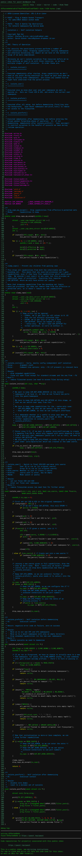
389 (2, 816)
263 (2, 555)
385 (2, 808)
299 (2, 630)
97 (2, 212)
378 (2, 793)
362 (2, 760)
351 (2, 737)
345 (2, 725)
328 (2, 690)
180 (2, 384)
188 (2, 400)
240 (2, 508)
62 (2, 140)
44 (2, 102)
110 (2, 239)
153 (2, 328)
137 (2, 295)
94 (2, 206)
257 (2, 543)
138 (2, 297)
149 (2, 319)
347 (2, 729)
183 (2, 390)
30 (2, 73)
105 (2, 228)
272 (2, 574)
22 (2, 57)
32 (2, 78)
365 (2, 766)
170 (2, 363)
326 (2, 686)
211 (2, 448)
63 (2, 142)
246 (2, 520)
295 (2, 621)
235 (2, 497)
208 (2, 442)
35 (2, 84)
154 (2, 330)
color (39, 5)
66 (2, 148)
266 (2, 561)
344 (2, 723)
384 (2, 805)
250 (2, 528)
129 (2, 278)
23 (2, 59)
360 (2, 756)
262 (2, 553)
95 (2, 208)
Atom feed (64, 5)
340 (2, 714)
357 (2, 750)
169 (2, 361)
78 (2, 173)
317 (2, 667)
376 (2, 789)
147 (2, 315)
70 (2, 156)
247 (2, 522)
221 (2, 468)
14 (2, 40)
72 (2, 160)
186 (2, 396)
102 (2, 222)
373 (2, 783)
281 (2, 592)
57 (2, 129)
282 (2, 595)
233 (2, 493)
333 (2, 700)
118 (2, 255)
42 (2, 98)
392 (2, 822)
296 (2, 624)
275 (2, 580)
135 (2, 291)
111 (2, 241)
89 (2, 195)
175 (2, 373)
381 (2, 799)
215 (2, 456)
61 (2, 137)
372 (2, 781)
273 (2, 576)
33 (2, 80)
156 (2, 334)
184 (2, 392)
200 (2, 425)
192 (2, 408)
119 (2, 257)
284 (2, 599)
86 (2, 189)
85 (2, 187)
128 (2, 276)
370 (2, 777)
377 (2, 791)
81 (2, 179)
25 (2, 63)
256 (2, 541)
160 (2, 342)
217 (2, 460)
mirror (47, 5)
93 (2, 204)
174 (2, 371)
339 (2, 712)
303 (2, 638)
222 (2, 470)
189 (2, 402)
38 (2, 90)
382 (2, 801)
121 (2, 262)
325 (2, 683)
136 (2, 293)
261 (2, 551)
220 (2, 466)
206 (2, 437)
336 (2, 706)
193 (2, 410)
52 (2, 119)
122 (2, 264)
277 (2, 584)
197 (2, 419)
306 (2, 644)
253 (2, 535)
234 (2, 495)
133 (2, 286)
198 (2, 421)
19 (2, 51)
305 (2, 642)
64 (2, 144)
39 (2, 92)
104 (2, 226)
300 (2, 632)
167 (2, 357)
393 (2, 824)
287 (2, 605)
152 (2, 326)
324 (2, 681)
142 (2, 305)
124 (2, 268)
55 (2, 125)
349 (2, 733)
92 (2, 202)
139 (2, 299)
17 (2, 46)
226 (2, 479)
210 (2, 446)
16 (2, 44)
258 (2, 545)
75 (2, 166)
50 (2, 115)
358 (2, 752)
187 (2, 398)
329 (2, 692)
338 (2, 710)
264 (2, 557)
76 (2, 169)
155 (2, 332)
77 (2, 171)
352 (2, 739)
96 (2, 210)
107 (2, 233)
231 (2, 489)
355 (2, 746)
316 (2, 665)
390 (2, 818)
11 (2, 34)
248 (2, 524)
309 (2, 650)
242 (2, 512)
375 (2, 787)
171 (2, 365)
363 (2, 762)
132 (2, 284)
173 (2, 369)
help (32, 5)
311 (2, 655)
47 (2, 109)
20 (2, 53)
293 (2, 617)
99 (2, 216)
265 (2, 559)
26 (2, 65)
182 (2, 388)
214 (2, 454)
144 (2, 309)
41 (2, 96)
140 (2, 301)
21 (2, 55)
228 (2, 483)
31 (2, 75)
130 (2, 280)
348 (2, 731)
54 (2, 123)
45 (2, 104)
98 (2, 214)
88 (2, 193)
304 (2, 640)
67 (2, 150)
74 (2, 164)
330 (2, 694)
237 (2, 501)
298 (2, 628)
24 (2, 61)
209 (2, 444)
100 (2, 218)
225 (2, 477)
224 (2, 475)
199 (2, 423)
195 (2, 415)
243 (2, 514)
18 (2, 49)
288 (2, 607)
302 (2, 636)
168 (2, 359)
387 (2, 812)
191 (2, 406)
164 (2, 351)
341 (2, 717)
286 (2, 603)
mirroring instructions (37, 849)
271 (2, 572)
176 (2, 375)
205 (2, 435)
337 (2, 708)
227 (2, 481)
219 (2, 464)
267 (2, 564)
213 (2, 452)
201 (2, 427)
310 (2, 652)
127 (2, 274)
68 (2, 152)
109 (2, 237)
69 (2, 154)
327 (2, 688)
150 (2, 322)
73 (2, 162)
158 (2, 338)
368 (2, 772)
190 (2, 404)
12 (2, 36)
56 (2, 127)
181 (2, 386)
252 (2, 533)
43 (2, 100)
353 (2, 741)
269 (2, 568)
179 (2, 382)
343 (2, 721)
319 (2, 671)
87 (2, 191)
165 (2, 353)
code (55, 5)
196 (2, 417)
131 (2, 282)
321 (2, 675)
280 (2, 590)
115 (2, 249)
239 (2, 506)
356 (2, 748)
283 (2, 597)
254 (2, 537)
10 (2, 32)
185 (2, 394)
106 (2, 231)
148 (2, 317)
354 (2, 743)
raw (58, 8)
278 (2, 586)
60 (2, 135)
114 (2, 247)
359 (2, 754)
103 (2, 224)
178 (2, 379)
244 (2, 516)
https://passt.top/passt (33, 836)
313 (2, 659)
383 (2, 803)
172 (2, 367)
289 (2, 609)
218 (2, 462)
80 (2, 177)
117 (2, 253)
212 (2, 450)
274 (2, 578)
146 (2, 313)
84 (2, 185)
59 (2, 133)
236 (2, 499)
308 (2, 648)
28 (2, 69)
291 (2, 613)
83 (2, 183)
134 (2, 288)
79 (2, 175)
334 (2, 702)
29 (2, 71)
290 (2, 611)
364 (2, 764)
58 (2, 131)
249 (2, 526)
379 (2, 795)
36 (2, 86)
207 (2, 439)
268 (2, 566)
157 (2, 336)
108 (2, 235)
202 (2, 429)
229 (2, 485)
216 (2, 458)
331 (2, 696)
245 (2, 518)
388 (2, 814)
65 (2, 146)
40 (2, 94)
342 (2, 719)
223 (2, 473)
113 (2, 245)
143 (2, 307)
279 (2, 588)
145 (2, 311)
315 (2, 663)
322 (2, 677)
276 (2, 582)
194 (2, 413)
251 (2, 530)
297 (2, 626)
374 (2, 785)
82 (2, 181)
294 (2, 619)
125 (2, 270)
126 (2, 272)
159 (2, 340)
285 (2, 601)
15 (2, 42)
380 (2, 797)
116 (2, 251)
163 (2, 348)
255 (2, 539)
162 (2, 346)
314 (2, 661)
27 (2, 67)
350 (2, 735)
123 (2, 266)
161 (2, 344)
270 (2, 570)
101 (2, 220)
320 (2, 673)
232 (2, 491)
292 (2, 615)
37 (2, 88)
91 (2, 200)
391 (2, 820)
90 (2, 197)
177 (2, 377)
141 (2, 303)
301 (2, 634)
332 (2, 698)
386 (2, 810)
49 (2, 113)
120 (2, 260)
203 (2, 431)
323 (2, 679)
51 (2, 117)
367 (2, 770)
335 (2, 704)
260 (2, 549)
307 (2, 646)
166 (2, 355)
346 (2, 727)
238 (2, 504)
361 (2, 758)
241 (2, 510)
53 (2, 121)
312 (2, 657)
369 (2, 774)
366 (2, 768)
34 (2, 82)
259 (2, 547)
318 (2, 669)
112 (2, 243)
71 (2, 158)
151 (2, 324)
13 (2, 38)
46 (2, 106)
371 (2, 779)
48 (2, 111)
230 (2, 487)
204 (2, 433)
